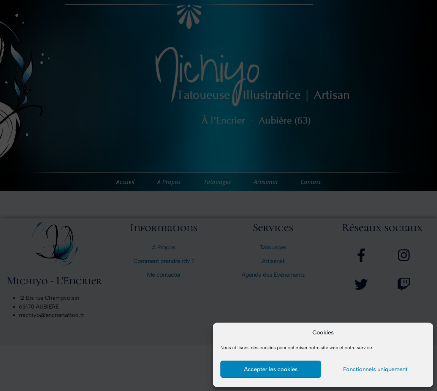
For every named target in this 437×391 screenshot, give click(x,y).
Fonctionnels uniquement (375, 369)
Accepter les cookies (271, 369)
